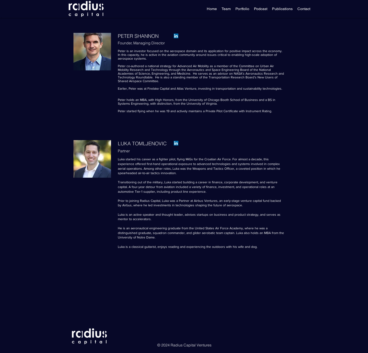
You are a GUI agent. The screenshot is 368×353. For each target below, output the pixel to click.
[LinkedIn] (176, 36)
